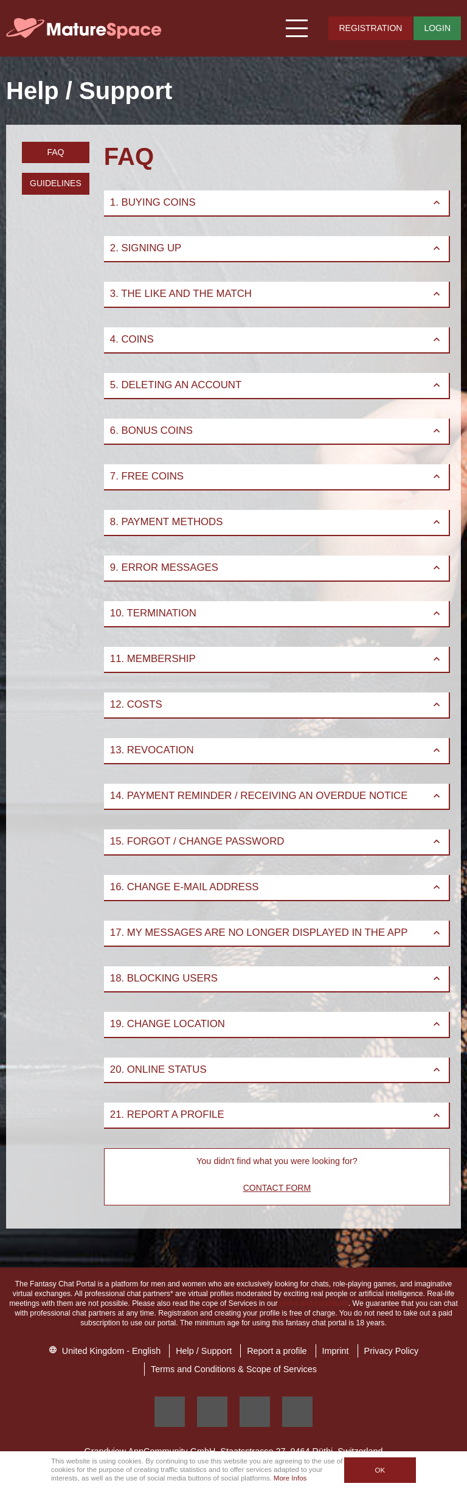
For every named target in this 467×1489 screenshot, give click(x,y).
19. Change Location (276, 1024)
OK (380, 1470)
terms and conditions (314, 1303)
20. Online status (276, 1069)
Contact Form (277, 1188)
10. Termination (276, 613)
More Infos (290, 1478)
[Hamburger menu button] (297, 28)
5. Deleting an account (276, 385)
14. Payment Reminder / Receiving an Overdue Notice (276, 795)
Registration (370, 28)
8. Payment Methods (276, 522)
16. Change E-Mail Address (276, 887)
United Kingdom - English (105, 1350)
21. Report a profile (276, 1114)
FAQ (55, 152)
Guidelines (55, 183)
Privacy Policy (391, 1351)
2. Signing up (276, 248)
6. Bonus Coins (276, 430)
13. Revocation (276, 750)
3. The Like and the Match (276, 293)
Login (437, 28)
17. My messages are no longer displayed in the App (276, 932)
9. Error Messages (276, 567)
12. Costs (276, 704)
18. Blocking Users (276, 978)
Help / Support (204, 1351)
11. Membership (276, 658)
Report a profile (276, 1351)
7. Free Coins (276, 476)
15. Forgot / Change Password (276, 841)
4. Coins (276, 339)
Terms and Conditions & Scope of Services (234, 1369)
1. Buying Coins (276, 202)
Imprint (335, 1351)
